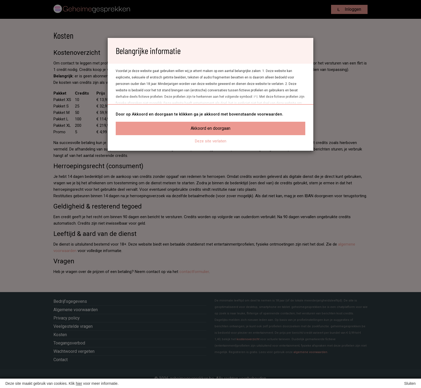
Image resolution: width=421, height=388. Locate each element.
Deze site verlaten (210, 141)
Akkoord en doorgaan (210, 128)
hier (79, 383)
